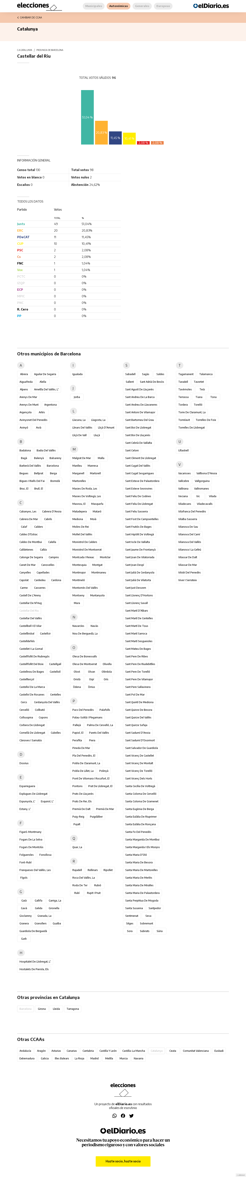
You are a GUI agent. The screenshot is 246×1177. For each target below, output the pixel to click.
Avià (38, 427)
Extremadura (27, 1058)
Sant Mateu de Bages (138, 648)
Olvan (91, 671)
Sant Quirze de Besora (138, 709)
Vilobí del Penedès (189, 572)
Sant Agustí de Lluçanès (139, 389)
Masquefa (97, 503)
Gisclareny (25, 915)
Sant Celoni (132, 450)
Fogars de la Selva (30, 839)
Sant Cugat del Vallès (137, 465)
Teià (202, 389)
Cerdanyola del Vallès (47, 702)
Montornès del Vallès (85, 587)
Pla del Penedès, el (83, 755)
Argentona (50, 404)
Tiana (198, 397)
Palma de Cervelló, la (100, 725)
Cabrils (48, 519)
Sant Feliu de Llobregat (139, 503)
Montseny (78, 595)
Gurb (24, 938)
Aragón (41, 1050)
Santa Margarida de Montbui (142, 839)
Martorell (95, 473)
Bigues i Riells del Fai (32, 481)
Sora (130, 931)
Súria (160, 931)
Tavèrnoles (185, 389)
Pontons (77, 786)
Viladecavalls (205, 503)
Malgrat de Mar (81, 458)
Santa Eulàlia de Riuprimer (141, 816)
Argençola (25, 412)
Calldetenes (26, 549)
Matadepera (79, 511)
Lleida (56, 1008)
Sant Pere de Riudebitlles (140, 664)
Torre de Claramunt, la (192, 412)
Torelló (198, 404)
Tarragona (72, 1008)
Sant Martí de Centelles (139, 618)
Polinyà (103, 770)
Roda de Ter (79, 885)
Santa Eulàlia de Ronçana (140, 824)
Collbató (40, 709)
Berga (53, 473)
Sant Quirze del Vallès (138, 717)
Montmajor (79, 572)
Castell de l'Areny (30, 595)
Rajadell (77, 870)
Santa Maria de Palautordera (142, 893)
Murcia (124, 1058)
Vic (198, 496)
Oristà (76, 679)
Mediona (77, 519)
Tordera (183, 404)
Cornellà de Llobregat (32, 732)
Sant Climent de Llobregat (140, 458)
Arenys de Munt (29, 404)
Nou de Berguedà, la (85, 633)
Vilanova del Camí (189, 534)
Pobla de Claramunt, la (86, 763)
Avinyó (24, 427)
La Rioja (79, 1058)
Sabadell (130, 374)
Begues (23, 473)
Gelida (38, 908)
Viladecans (184, 503)
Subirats (144, 931)
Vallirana (183, 488)
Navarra (138, 1058)
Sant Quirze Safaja (136, 725)
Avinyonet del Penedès (33, 420)
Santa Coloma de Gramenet (141, 801)
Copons (43, 717)
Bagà (24, 458)
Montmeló (78, 580)
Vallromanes (201, 488)
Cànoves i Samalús (30, 740)
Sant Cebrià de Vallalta (138, 442)
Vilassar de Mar (187, 564)
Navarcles (78, 625)
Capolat (24, 580)
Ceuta (172, 1050)
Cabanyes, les (27, 511)
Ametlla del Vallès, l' (46, 389)
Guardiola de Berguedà (33, 931)
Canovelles (47, 564)
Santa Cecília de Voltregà (140, 786)
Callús (43, 549)
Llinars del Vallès (82, 427)
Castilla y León (108, 1050)
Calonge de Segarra (31, 557)
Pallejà (77, 725)
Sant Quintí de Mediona (139, 702)
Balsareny (55, 458)
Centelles (55, 694)
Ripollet (108, 870)
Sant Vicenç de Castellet (139, 755)
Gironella (54, 908)
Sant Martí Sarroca (136, 633)
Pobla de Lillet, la (83, 770)
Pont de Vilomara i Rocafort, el (90, 778)
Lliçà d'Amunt (106, 427)
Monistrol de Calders (84, 542)
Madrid (94, 1058)
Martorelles (79, 481)
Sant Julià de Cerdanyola (139, 572)
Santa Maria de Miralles (139, 885)
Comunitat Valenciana (196, 1050)
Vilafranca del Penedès (192, 511)
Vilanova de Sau (188, 526)
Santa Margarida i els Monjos (142, 847)
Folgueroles (26, 854)
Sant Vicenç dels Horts (138, 778)
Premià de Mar (105, 809)
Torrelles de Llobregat (191, 427)
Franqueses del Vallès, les (35, 870)
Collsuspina (26, 717)
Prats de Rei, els (82, 801)
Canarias (72, 1050)
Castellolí (55, 671)
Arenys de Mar (28, 397)
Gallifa (38, 900)
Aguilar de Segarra (45, 374)
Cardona (56, 580)
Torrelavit (184, 420)
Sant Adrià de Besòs (152, 381)
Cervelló (24, 709)
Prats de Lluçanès (83, 793)
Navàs (94, 625)
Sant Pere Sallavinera (138, 687)
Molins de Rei (80, 526)
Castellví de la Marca (32, 687)
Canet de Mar (27, 564)
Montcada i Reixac (83, 557)
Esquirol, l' (47, 801)
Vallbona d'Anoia (206, 473)
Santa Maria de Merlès (138, 877)
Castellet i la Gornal (31, 648)
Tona (213, 397)
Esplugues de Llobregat (33, 793)
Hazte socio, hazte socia (123, 1161)
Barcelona (53, 465)
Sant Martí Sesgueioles (138, 641)
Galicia (45, 1058)
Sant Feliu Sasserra (136, 511)
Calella (52, 542)
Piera (92, 740)
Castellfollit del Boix (31, 664)
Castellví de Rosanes (31, 694)
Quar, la (77, 847)
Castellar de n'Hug (30, 603)
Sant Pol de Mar (135, 694)
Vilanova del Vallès (189, 542)
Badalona (25, 450)
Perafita (77, 740)
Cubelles (56, 732)
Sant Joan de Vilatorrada (139, 557)
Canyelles (25, 572)
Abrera (24, 374)
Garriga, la (55, 900)
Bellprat (38, 473)
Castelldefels (27, 641)
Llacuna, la (79, 420)
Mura (77, 603)
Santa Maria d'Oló (136, 854)
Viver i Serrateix (187, 580)
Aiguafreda (26, 381)
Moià (93, 519)
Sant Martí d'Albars (136, 610)
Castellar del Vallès (30, 618)
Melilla (109, 1058)
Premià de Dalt (81, 809)
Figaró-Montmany (30, 831)
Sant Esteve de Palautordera (142, 481)
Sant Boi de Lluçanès (137, 435)
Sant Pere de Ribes (136, 656)
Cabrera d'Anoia (51, 511)
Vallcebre (183, 481)
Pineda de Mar (81, 748)
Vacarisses (184, 473)
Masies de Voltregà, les (86, 496)
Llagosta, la (98, 420)
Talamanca (206, 374)
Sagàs (145, 374)
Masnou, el (79, 503)
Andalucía (25, 1050)
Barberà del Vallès (30, 465)
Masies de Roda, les (84, 488)
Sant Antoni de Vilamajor (140, 412)
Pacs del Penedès (83, 709)
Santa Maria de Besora (139, 862)
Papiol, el (77, 732)
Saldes (160, 374)
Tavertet (199, 381)
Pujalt (76, 824)
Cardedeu (40, 580)
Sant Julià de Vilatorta (138, 580)
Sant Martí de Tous (136, 625)
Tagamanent (185, 374)
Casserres (40, 587)
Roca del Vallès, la (83, 877)
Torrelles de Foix (206, 420)
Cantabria (88, 1050)
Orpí (91, 679)
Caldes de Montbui (30, 542)
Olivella (107, 664)
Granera (24, 923)
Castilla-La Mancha (133, 1050)
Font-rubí (25, 862)
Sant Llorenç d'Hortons (139, 595)
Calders (38, 526)
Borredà (55, 481)
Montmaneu (98, 572)
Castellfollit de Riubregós (34, 656)
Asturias (56, 1050)
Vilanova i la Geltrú (189, 549)
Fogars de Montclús (31, 847)
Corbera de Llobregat (32, 725)
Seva (148, 915)
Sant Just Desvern (135, 587)
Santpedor (155, 908)
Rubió (97, 885)
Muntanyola (97, 595)
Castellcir (45, 633)
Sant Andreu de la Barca (140, 397)
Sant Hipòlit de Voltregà (139, 534)
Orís (106, 679)
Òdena (77, 687)
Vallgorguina (202, 481)
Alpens (24, 389)
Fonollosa (45, 854)
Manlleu (77, 465)
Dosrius (24, 763)
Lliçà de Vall (79, 435)
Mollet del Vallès (82, 534)
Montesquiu (79, 564)
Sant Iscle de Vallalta (137, 542)
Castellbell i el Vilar (30, 625)
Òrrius (91, 687)
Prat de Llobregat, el (100, 786)
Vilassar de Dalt (187, 557)
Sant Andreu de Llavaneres (141, 404)
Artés (42, 412)
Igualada (77, 374)
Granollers (41, 923)
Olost (77, 671)
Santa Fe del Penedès (138, 831)
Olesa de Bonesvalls (84, 656)
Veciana (183, 496)
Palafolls (105, 709)
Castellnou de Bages (31, 671)
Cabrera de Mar (28, 519)
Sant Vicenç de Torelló (138, 770)
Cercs (24, 702)
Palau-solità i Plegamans (87, 717)
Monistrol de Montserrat (87, 549)
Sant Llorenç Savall (136, 603)
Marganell (78, 473)
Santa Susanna (134, 908)
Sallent (130, 381)
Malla (101, 458)
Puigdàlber (96, 816)
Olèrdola (107, 671)
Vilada (212, 496)
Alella (43, 381)
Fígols (24, 877)
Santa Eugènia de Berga (139, 809)
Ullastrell (183, 450)
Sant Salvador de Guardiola (141, 748)
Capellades (43, 572)
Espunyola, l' (27, 801)
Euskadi (219, 1050)
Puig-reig (78, 816)
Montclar (105, 557)
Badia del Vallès (46, 450)
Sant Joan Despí (134, 564)
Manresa (93, 465)
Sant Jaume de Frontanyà (140, 549)
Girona (42, 1008)
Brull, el (38, 488)
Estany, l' (25, 809)
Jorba (77, 397)
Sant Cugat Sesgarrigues (139, 473)
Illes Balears (62, 1058)
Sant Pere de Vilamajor (139, 679)
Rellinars (93, 870)
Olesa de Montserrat (84, 664)
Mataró (97, 511)
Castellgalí (55, 664)
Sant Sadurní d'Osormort (140, 740)
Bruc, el (24, 488)
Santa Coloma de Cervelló (140, 793)
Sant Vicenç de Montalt (139, 763)
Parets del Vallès (99, 732)
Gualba (57, 923)
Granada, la (44, 915)
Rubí (77, 893)
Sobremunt (146, 923)
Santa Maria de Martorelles (141, 870)
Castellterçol (26, 679)
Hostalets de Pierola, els (34, 969)
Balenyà (39, 458)
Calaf (24, 526)
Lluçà (97, 435)
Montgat (97, 564)
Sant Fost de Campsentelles (142, 519)
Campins (54, 557)
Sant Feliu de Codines (138, 496)
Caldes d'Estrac (28, 534)
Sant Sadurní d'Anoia (137, 732)
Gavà (24, 908)
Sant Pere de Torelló (137, 671)
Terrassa (183, 397)
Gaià (24, 900)
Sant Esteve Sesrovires (138, 488)
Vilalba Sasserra (187, 519)
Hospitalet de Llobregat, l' (35, 961)
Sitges (129, 923)
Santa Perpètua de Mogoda (141, 900)
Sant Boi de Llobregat (138, 427)
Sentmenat (131, 915)
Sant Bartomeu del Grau (139, 420)
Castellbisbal (26, 633)
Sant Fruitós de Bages (138, 526)
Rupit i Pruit (94, 893)
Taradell (183, 381)
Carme (24, 587)
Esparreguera (27, 786)
